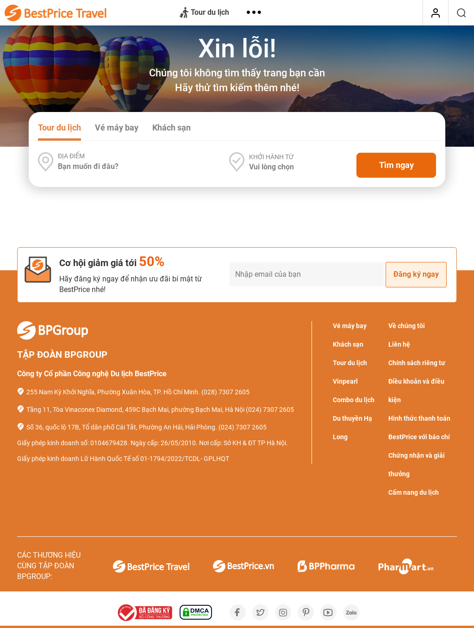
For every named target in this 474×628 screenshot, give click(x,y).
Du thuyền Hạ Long (352, 428)
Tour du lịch (204, 13)
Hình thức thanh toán (419, 418)
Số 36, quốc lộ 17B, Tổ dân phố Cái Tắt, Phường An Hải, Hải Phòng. (121, 427)
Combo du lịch (353, 400)
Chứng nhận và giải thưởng (416, 465)
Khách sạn (171, 127)
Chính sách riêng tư (416, 363)
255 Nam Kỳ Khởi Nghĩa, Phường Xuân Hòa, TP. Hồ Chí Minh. (113, 392)
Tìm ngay (396, 165)
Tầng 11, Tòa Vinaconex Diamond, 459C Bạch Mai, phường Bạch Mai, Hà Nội (135, 409)
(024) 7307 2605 (270, 409)
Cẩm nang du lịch (413, 492)
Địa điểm (71, 156)
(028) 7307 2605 (225, 392)
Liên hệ (399, 344)
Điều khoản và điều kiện (416, 391)
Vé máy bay (116, 127)
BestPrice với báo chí (419, 437)
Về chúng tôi (406, 326)
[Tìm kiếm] (461, 12)
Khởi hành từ (271, 157)
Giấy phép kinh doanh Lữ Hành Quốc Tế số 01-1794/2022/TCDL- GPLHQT (123, 458)
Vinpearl (345, 381)
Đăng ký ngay (416, 274)
